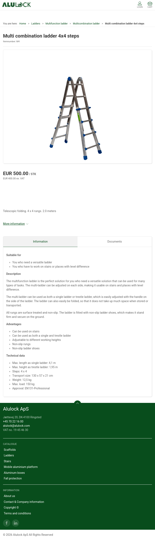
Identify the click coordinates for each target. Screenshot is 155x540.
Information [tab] (40, 241)
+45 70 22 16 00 (13, 421)
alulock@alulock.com (16, 425)
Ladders (35, 23)
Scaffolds (10, 449)
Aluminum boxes (14, 472)
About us (9, 496)
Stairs (7, 461)
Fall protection (13, 478)
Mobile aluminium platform (21, 467)
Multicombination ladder (86, 23)
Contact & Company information (24, 501)
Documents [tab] (114, 241)
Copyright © (11, 507)
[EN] (16, 5)
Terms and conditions (17, 513)
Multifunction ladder (57, 23)
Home (22, 23)
